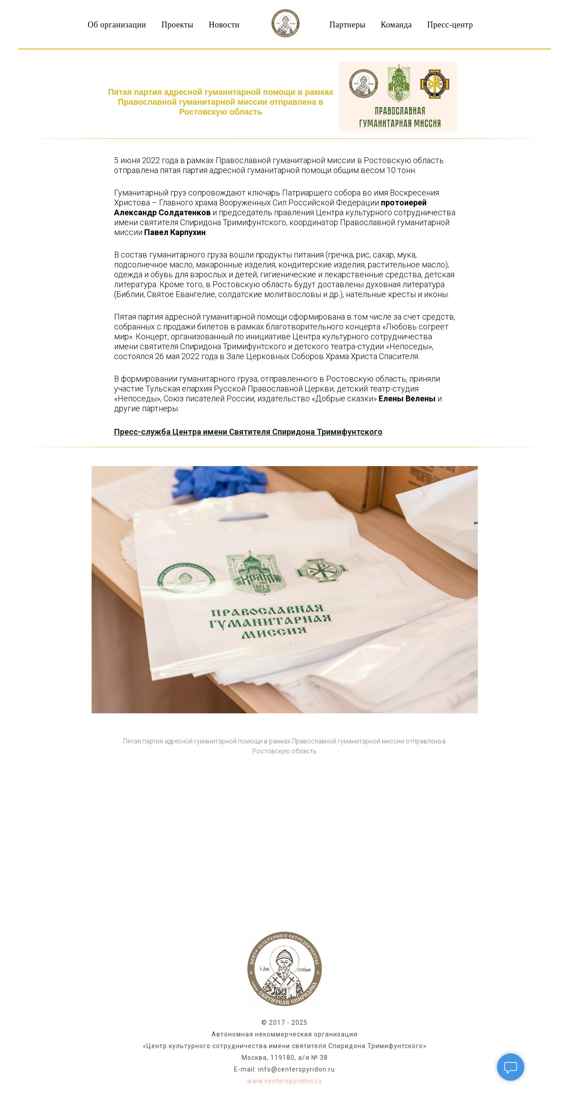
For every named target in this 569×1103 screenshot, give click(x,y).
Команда (396, 24)
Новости (224, 24)
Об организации (117, 24)
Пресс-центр (450, 24)
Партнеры (348, 24)
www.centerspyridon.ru (284, 1081)
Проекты (178, 24)
